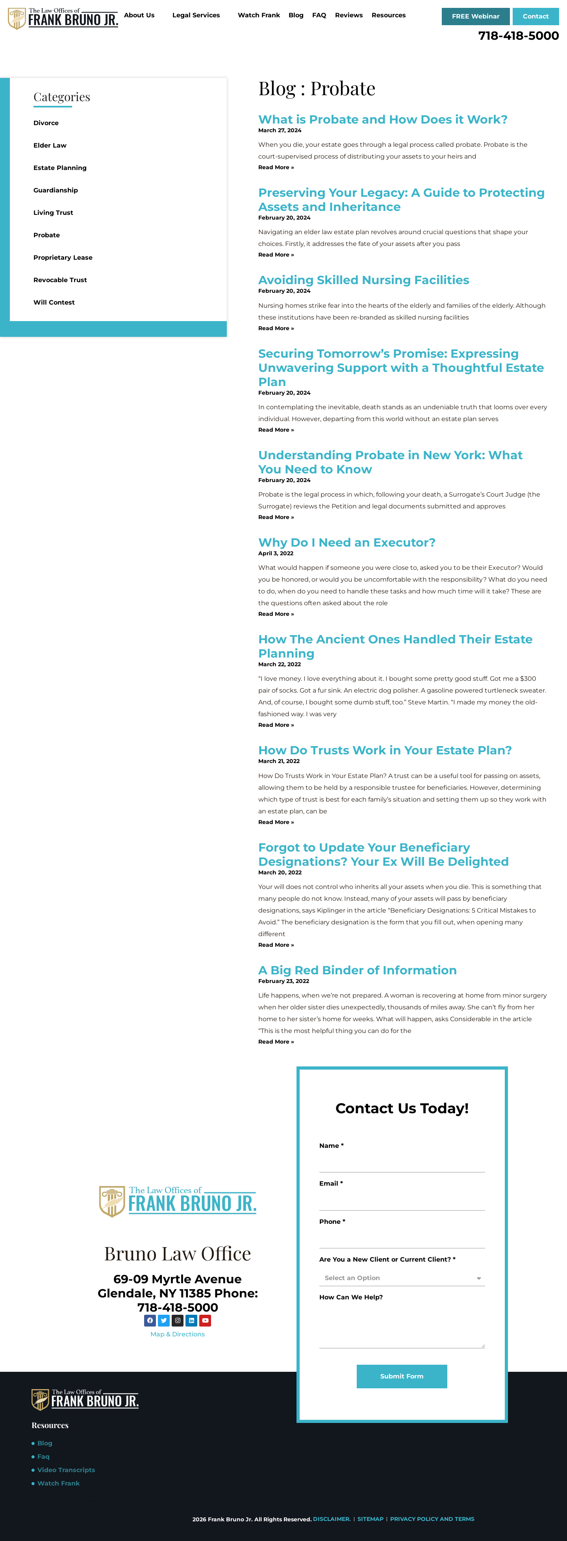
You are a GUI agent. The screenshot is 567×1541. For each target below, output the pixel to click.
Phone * (332, 1222)
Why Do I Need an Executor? (347, 542)
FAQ (319, 15)
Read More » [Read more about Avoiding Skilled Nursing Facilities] (276, 328)
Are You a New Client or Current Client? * (387, 1259)
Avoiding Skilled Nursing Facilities (363, 280)
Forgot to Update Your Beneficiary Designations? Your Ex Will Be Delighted (383, 854)
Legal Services (199, 15)
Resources (392, 15)
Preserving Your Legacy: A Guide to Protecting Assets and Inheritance (401, 199)
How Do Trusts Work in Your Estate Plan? (385, 750)
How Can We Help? (351, 1297)
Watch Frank (259, 15)
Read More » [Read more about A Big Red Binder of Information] (276, 1041)
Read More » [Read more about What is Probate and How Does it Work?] (276, 167)
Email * (331, 1184)
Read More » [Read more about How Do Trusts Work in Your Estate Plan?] (276, 822)
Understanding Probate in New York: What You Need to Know (390, 462)
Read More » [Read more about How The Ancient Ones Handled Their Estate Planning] (276, 724)
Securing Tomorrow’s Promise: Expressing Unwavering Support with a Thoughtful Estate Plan (401, 367)
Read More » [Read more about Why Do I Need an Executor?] (276, 613)
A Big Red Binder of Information (357, 970)
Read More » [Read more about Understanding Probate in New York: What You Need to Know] (276, 517)
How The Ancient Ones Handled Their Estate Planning (395, 646)
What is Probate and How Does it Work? (383, 119)
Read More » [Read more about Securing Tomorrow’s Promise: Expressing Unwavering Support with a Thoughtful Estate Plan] (276, 429)
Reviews (349, 15)
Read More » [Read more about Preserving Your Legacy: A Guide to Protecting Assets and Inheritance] (276, 254)
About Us (142, 15)
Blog (296, 15)
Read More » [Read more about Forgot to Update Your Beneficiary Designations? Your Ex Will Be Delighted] (276, 944)
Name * (331, 1146)
